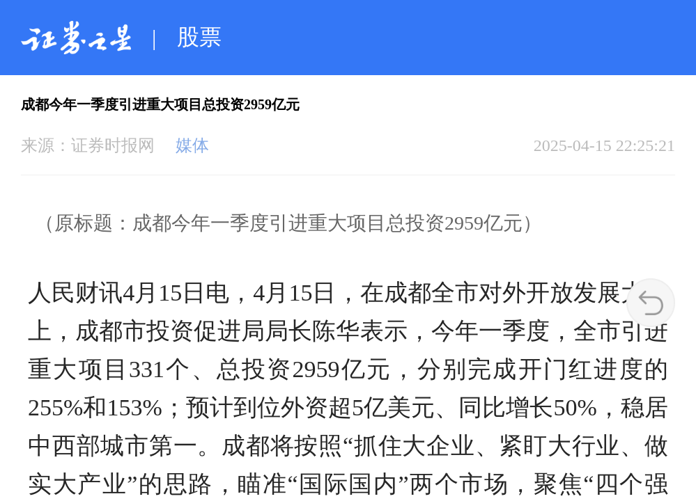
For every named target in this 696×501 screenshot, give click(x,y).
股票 (199, 36)
